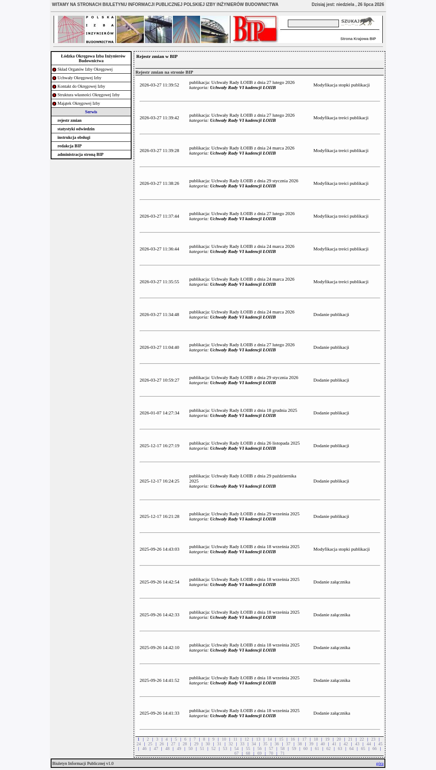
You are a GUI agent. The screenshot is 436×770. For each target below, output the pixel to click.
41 (334, 743)
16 (293, 739)
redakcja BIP (69, 146)
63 (340, 748)
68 (248, 753)
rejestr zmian (69, 120)
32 (231, 743)
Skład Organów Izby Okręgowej (85, 69)
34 (254, 743)
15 (281, 739)
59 (294, 748)
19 (327, 739)
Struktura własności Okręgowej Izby (88, 94)
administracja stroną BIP (80, 154)
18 (316, 739)
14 (270, 739)
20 (339, 739)
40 (323, 743)
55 (248, 748)
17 (304, 739)
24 (139, 743)
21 (350, 739)
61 (317, 748)
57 (271, 748)
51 (202, 748)
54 (236, 748)
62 (329, 748)
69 (259, 753)
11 (235, 739)
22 (362, 739)
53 (225, 748)
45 (380, 743)
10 (224, 739)
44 (369, 743)
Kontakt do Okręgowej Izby (81, 86)
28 (185, 743)
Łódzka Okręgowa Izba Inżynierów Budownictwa (93, 58)
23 (373, 739)
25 (150, 743)
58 (283, 748)
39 (311, 743)
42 (346, 743)
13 (258, 739)
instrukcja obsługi (73, 137)
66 (375, 748)
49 (179, 748)
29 (196, 743)
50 (190, 748)
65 (363, 748)
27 (173, 743)
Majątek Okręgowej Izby (78, 103)
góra (380, 763)
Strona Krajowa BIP (358, 39)
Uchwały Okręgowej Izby (79, 77)
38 (300, 743)
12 (247, 739)
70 (271, 753)
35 (265, 743)
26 (162, 743)
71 (283, 753)
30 (208, 743)
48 (167, 748)
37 (288, 743)
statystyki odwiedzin (76, 128)
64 (352, 748)
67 (236, 753)
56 (259, 748)
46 (144, 748)
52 (213, 748)
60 (306, 748)
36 (277, 743)
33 (242, 743)
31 (219, 743)
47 (156, 748)
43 (357, 743)
